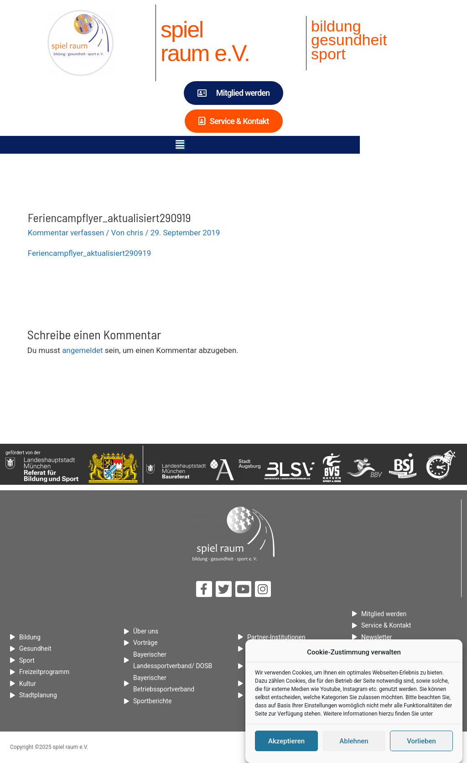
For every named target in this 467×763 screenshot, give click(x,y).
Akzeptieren (286, 742)
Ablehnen (353, 742)
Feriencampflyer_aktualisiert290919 (89, 253)
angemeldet (82, 350)
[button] (233, 144)
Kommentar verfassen (66, 232)
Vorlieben (421, 742)
